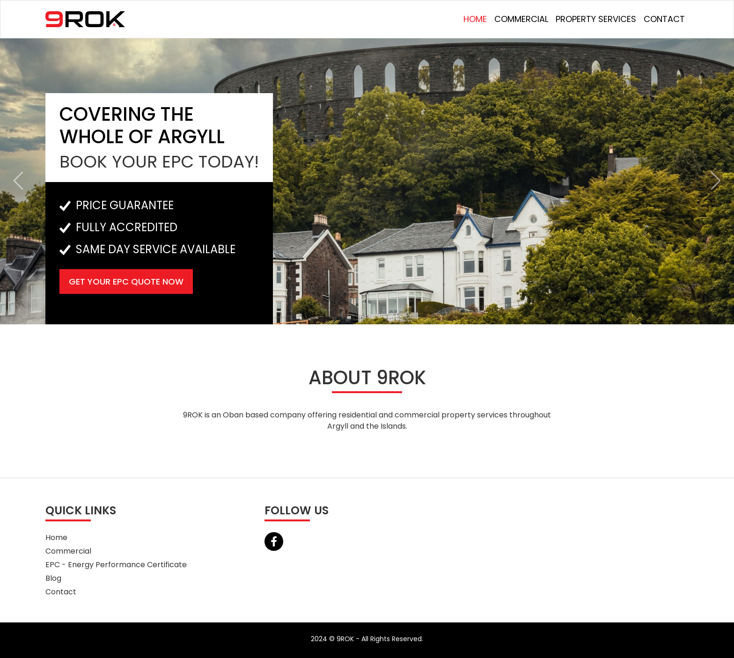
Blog (53, 578)
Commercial (521, 19)
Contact (664, 19)
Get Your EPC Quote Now (126, 281)
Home (475, 19)
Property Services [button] (596, 19)
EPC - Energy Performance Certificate (116, 564)
